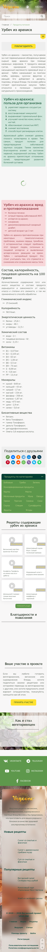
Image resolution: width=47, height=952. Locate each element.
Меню (39, 6)
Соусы (7, 495)
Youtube (12, 761)
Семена (29, 491)
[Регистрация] (23, 929)
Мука (30, 486)
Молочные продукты (14, 486)
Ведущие (19, 917)
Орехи (7, 491)
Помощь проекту (19, 923)
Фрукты (7, 500)
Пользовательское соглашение (23, 935)
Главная (5, 25)
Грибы (22, 472)
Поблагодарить (23, 46)
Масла (28, 481)
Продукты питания (21, 25)
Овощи (39, 486)
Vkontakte (12, 751)
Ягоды (29, 500)
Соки (39, 491)
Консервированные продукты (19, 477)
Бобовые (8, 472)
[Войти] (33, 923)
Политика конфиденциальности (24, 938)
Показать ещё (23, 596)
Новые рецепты (15, 821)
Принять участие (23, 692)
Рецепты (33, 911)
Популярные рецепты (19, 859)
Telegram (34, 751)
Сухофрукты (34, 495)
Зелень (36, 472)
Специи (19, 495)
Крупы (7, 481)
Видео (23, 911)
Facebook (23, 771)
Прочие (18, 491)
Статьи (29, 917)
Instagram (34, 761)
